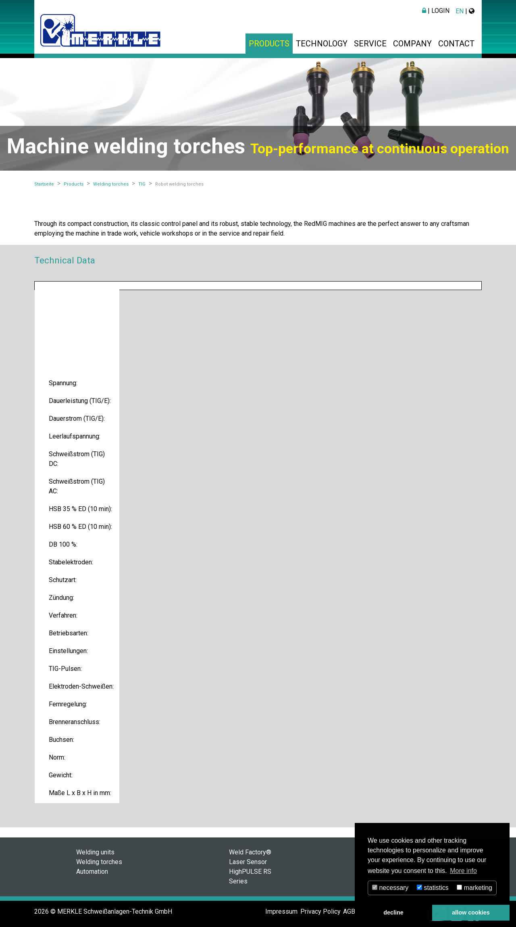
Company (412, 43)
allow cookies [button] (471, 912)
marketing (474, 887)
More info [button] (463, 870)
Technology (321, 43)
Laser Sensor (248, 862)
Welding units (95, 852)
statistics (433, 887)
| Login (435, 11)
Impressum (281, 911)
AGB (349, 911)
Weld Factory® (250, 852)
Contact (456, 43)
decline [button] (393, 912)
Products (269, 43)
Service (370, 43)
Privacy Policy (320, 911)
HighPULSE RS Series (250, 876)
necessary (390, 887)
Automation (92, 871)
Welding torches (99, 862)
